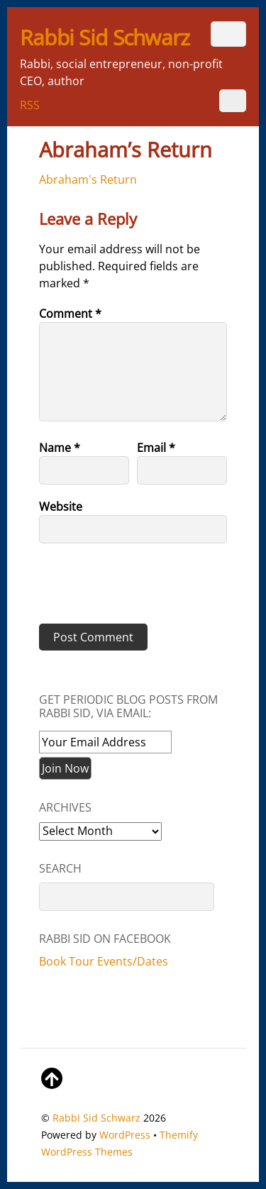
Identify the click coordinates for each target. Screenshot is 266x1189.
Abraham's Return (88, 179)
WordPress (124, 1134)
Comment (70, 313)
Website (60, 506)
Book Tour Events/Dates (103, 961)
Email (156, 447)
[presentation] (136, 589)
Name (59, 447)
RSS (30, 105)
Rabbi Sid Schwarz (96, 1117)
